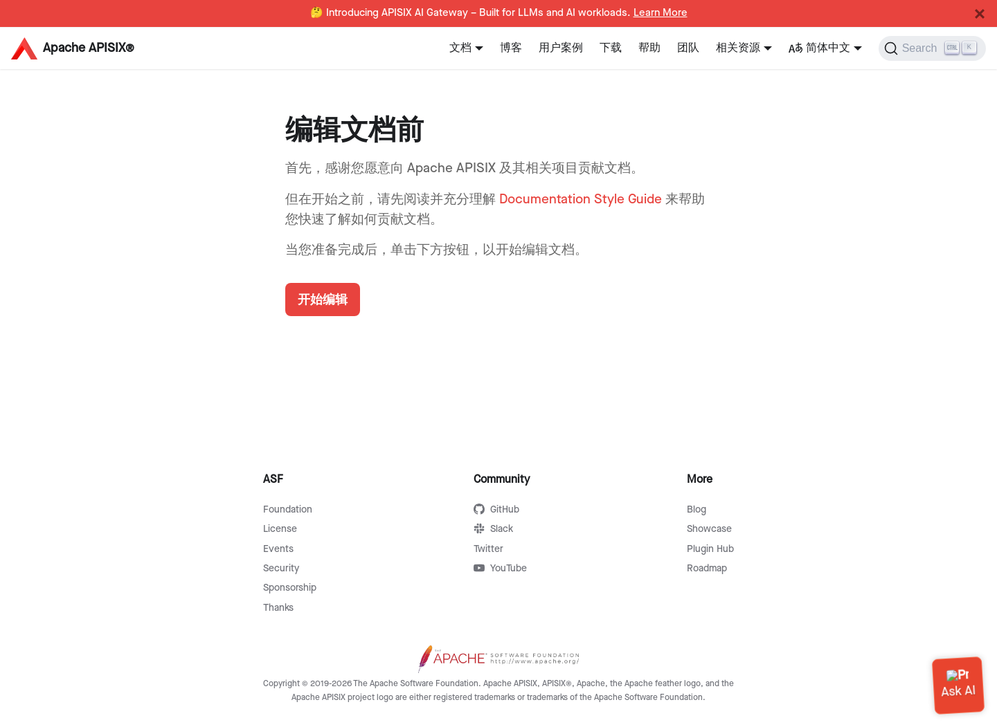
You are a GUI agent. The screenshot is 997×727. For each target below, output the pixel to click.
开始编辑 (323, 299)
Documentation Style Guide (580, 200)
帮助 (649, 48)
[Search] (932, 48)
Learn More (661, 13)
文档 (460, 48)
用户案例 (561, 48)
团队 (688, 48)
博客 (511, 48)
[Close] (979, 14)
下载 (611, 48)
